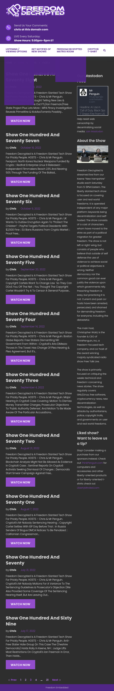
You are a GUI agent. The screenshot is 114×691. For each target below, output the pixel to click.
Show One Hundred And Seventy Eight (33, 77)
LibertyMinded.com (88, 487)
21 (47, 680)
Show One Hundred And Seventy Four (33, 317)
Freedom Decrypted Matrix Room (69, 50)
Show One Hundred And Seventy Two (33, 438)
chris (21, 62)
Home (9, 62)
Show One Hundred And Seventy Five (33, 259)
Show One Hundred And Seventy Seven (33, 138)
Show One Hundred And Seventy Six (33, 199)
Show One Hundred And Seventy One (33, 499)
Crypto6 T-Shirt (93, 50)
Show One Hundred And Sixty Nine (39, 621)
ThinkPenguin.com (92, 463)
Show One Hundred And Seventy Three (33, 377)
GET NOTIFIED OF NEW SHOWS (41, 50)
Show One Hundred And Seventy (33, 560)
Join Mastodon (94, 131)
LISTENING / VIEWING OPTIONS (16, 50)
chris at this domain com (31, 29)
